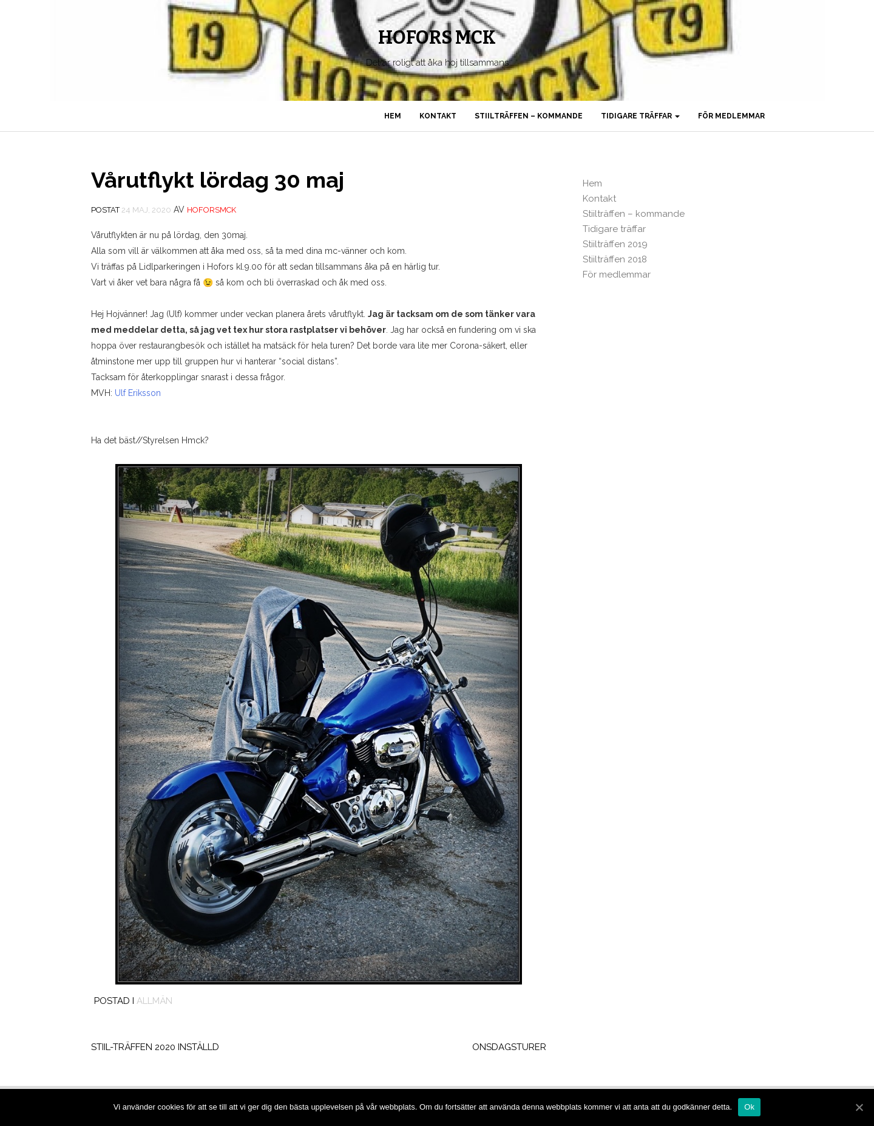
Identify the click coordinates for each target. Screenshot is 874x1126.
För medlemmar (731, 116)
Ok (749, 1106)
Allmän (154, 1000)
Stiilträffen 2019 (615, 244)
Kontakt (437, 116)
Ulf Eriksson (138, 393)
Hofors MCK (437, 38)
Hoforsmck (211, 209)
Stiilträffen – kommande (529, 116)
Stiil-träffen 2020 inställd (155, 1047)
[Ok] (859, 1107)
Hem (392, 116)
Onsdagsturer (509, 1047)
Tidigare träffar (640, 116)
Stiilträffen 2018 (615, 259)
